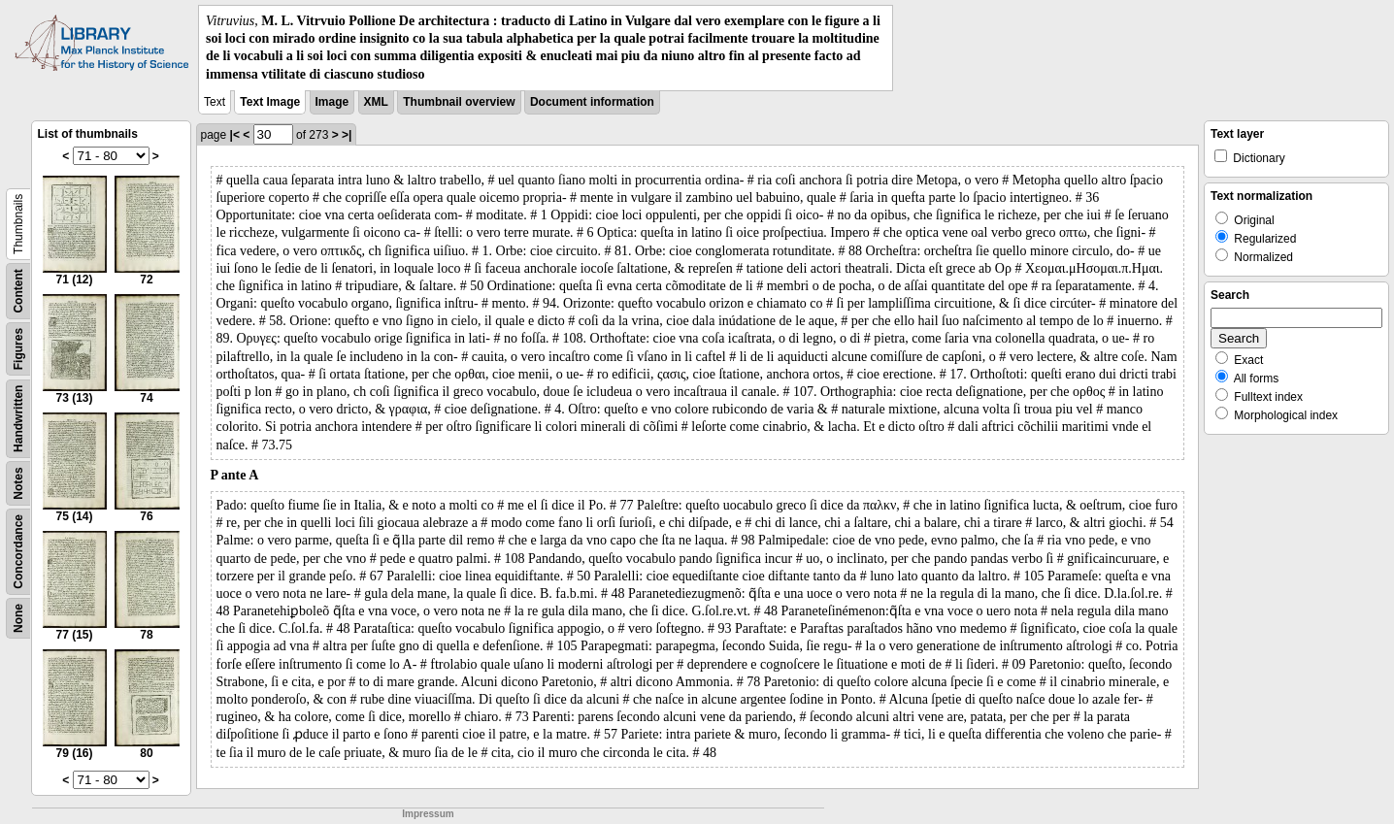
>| (346, 135)
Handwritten (18, 417)
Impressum (427, 813)
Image (332, 102)
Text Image (270, 102)
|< (235, 135)
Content (18, 291)
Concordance (18, 551)
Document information (592, 102)
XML (376, 102)
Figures (18, 349)
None (18, 618)
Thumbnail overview (458, 102)
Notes (18, 483)
